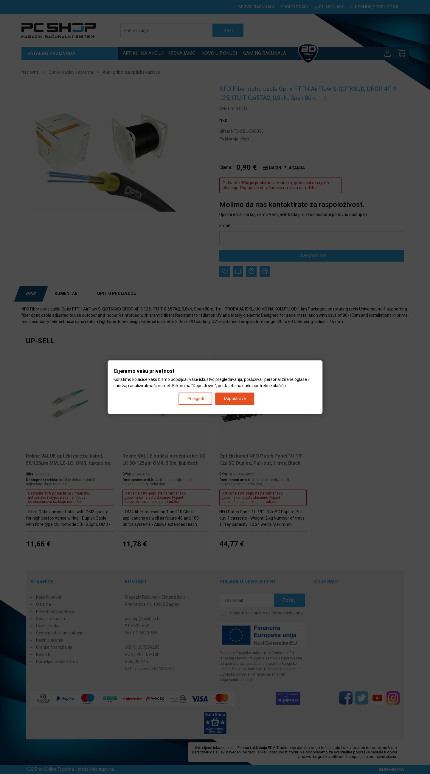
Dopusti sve (235, 398)
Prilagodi (195, 398)
